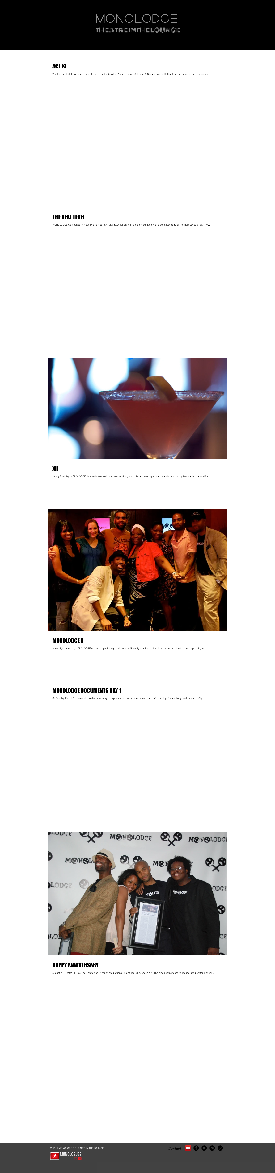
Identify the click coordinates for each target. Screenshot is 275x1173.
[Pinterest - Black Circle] (220, 1148)
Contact (174, 1148)
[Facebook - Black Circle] (196, 1148)
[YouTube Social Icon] (188, 1148)
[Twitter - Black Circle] (204, 1148)
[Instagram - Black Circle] (212, 1148)
